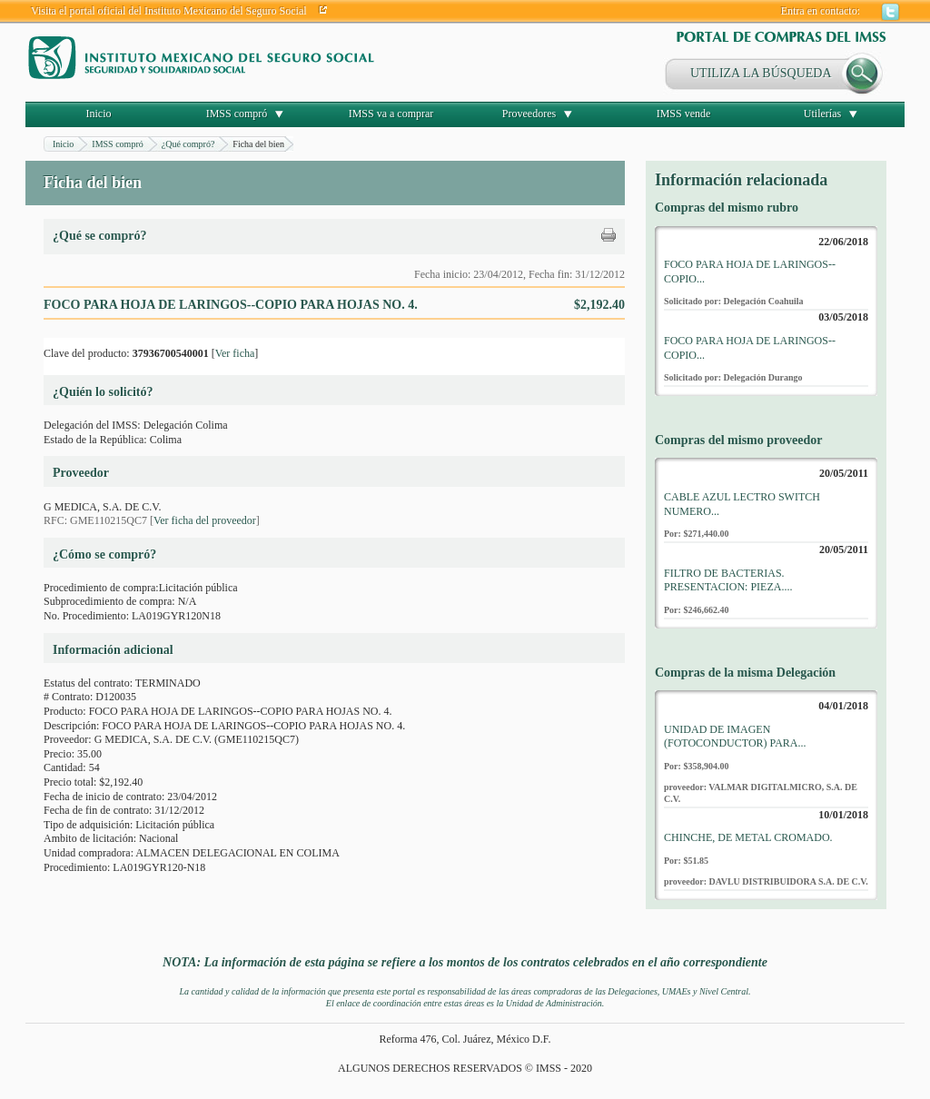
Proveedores (529, 113)
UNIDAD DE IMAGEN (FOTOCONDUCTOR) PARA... (735, 736)
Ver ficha (235, 353)
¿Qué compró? (188, 144)
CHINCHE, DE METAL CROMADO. (748, 837)
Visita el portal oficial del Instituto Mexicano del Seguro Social (169, 11)
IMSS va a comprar (391, 113)
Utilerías (822, 113)
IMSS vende (684, 113)
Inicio (99, 113)
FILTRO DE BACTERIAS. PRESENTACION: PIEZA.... (728, 580)
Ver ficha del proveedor (204, 520)
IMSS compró (237, 113)
